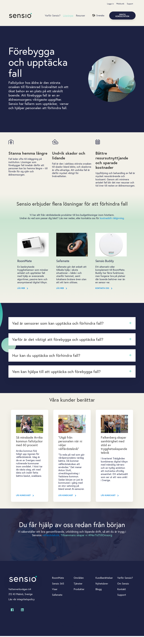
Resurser (80, 15)
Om (47, 34)
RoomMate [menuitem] (58, 578)
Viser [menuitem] (54, 589)
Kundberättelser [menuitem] (104, 578)
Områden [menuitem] (79, 578)
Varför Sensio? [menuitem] (125, 578)
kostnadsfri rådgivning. (112, 218)
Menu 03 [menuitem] (78, 611)
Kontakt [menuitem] (121, 589)
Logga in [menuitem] (110, 3)
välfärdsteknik (50, 535)
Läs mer (22, 289)
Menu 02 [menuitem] (78, 606)
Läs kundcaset (25, 496)
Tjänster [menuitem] (78, 584)
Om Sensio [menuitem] (123, 584)
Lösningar (68, 15)
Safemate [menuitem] (57, 595)
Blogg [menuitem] (98, 589)
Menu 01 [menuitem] (78, 600)
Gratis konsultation (122, 15)
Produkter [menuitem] (79, 589)
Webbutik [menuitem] (120, 3)
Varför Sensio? (52, 15)
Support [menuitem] (130, 3)
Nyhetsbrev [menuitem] (101, 584)
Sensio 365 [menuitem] (58, 584)
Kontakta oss (103, 289)
